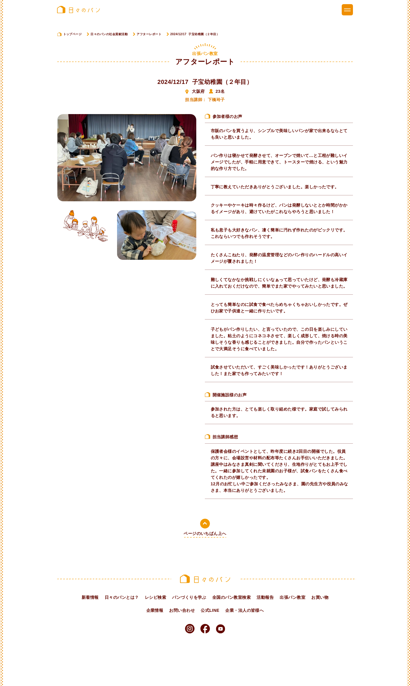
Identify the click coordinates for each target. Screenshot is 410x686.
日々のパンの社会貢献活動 (109, 34)
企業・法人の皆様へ (244, 610)
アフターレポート (149, 34)
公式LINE (210, 610)
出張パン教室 (292, 597)
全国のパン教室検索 (231, 597)
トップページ (72, 34)
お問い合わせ (182, 610)
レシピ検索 (155, 597)
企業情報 (154, 610)
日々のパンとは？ (122, 597)
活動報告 (265, 597)
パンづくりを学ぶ (189, 597)
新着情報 (90, 597)
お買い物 (319, 597)
